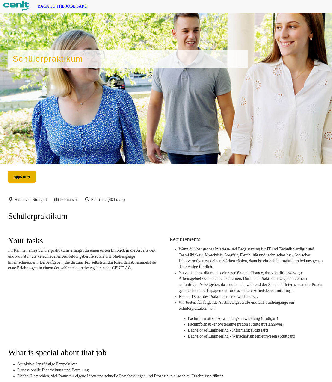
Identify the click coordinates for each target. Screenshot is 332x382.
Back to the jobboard (63, 6)
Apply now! (22, 177)
